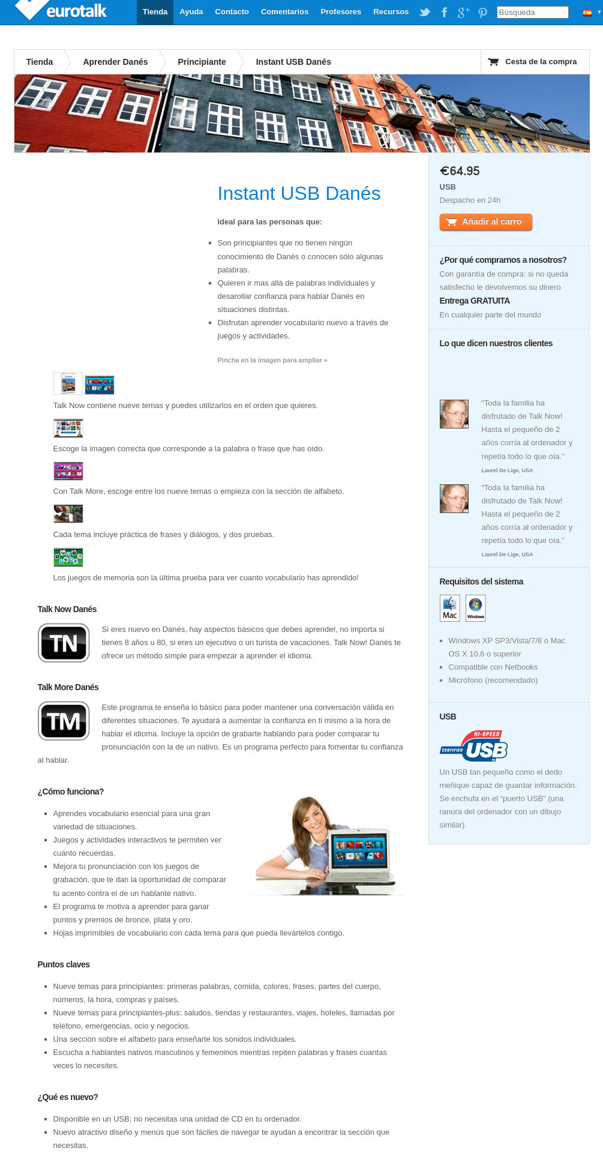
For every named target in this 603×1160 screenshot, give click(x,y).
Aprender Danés (115, 62)
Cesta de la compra (541, 61)
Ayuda (191, 11)
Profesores (340, 11)
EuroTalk (62, 12)
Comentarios (284, 11)
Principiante (202, 62)
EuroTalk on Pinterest (482, 12)
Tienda (155, 11)
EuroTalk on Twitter (424, 12)
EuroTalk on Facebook (444, 12)
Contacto (232, 11)
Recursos (391, 11)
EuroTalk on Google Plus (463, 12)
